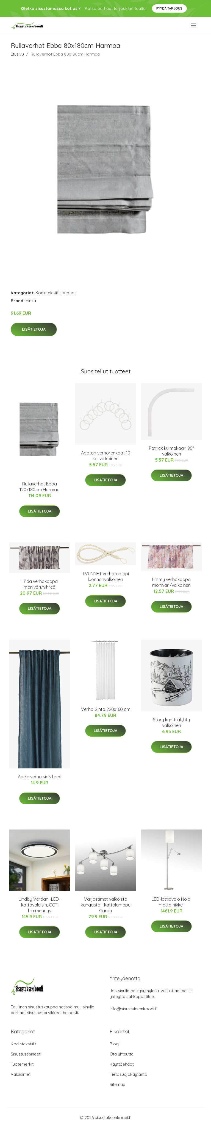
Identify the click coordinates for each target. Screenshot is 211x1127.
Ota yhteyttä (122, 1054)
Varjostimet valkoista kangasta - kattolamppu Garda (106, 904)
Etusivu (17, 54)
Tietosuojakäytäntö (128, 1074)
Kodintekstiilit (48, 292)
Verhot (69, 292)
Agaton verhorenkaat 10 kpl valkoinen (105, 455)
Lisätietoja (34, 329)
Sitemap (117, 1084)
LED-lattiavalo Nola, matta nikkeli (171, 902)
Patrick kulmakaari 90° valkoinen (171, 451)
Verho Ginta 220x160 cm (105, 709)
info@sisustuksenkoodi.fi (133, 1008)
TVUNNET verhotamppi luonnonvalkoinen (105, 576)
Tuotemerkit (22, 1064)
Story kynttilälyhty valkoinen (171, 722)
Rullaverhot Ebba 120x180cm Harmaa (40, 486)
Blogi (115, 1043)
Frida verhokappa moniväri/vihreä (39, 584)
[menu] (193, 25)
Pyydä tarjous (169, 8)
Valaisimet (20, 1074)
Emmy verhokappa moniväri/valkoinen (171, 582)
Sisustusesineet (25, 1054)
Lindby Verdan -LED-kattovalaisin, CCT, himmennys (39, 904)
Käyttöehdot (122, 1064)
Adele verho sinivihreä (40, 776)
